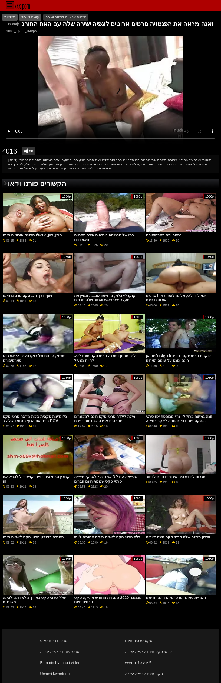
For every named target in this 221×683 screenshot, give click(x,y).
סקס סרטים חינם (138, 640)
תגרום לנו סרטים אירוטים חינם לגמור (175, 477)
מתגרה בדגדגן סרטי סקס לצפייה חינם (33, 537)
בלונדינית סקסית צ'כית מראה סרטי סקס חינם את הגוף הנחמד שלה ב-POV (35, 418)
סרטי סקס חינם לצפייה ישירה (148, 651)
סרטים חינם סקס (53, 640)
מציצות (9, 17)
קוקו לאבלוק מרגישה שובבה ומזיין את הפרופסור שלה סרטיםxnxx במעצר (105, 298)
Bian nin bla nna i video (60, 663)
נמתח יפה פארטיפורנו (164, 235)
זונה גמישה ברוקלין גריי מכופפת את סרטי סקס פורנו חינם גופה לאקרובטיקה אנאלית (179, 421)
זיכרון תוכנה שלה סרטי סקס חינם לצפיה (178, 537)
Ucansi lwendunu (55, 674)
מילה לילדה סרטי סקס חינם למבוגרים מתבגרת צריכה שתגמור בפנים (104, 418)
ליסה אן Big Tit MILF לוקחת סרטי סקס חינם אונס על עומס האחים (178, 358)
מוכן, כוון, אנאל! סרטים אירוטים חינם (32, 235)
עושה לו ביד (30, 17)
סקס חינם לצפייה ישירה (144, 674)
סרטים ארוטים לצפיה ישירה (65, 17)
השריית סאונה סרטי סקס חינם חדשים (176, 597)
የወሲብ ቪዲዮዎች (138, 663)
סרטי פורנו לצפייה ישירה (59, 651)
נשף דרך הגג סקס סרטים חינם (27, 296)
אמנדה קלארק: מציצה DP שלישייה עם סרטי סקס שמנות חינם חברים (105, 479)
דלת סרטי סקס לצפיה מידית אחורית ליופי (107, 537)
